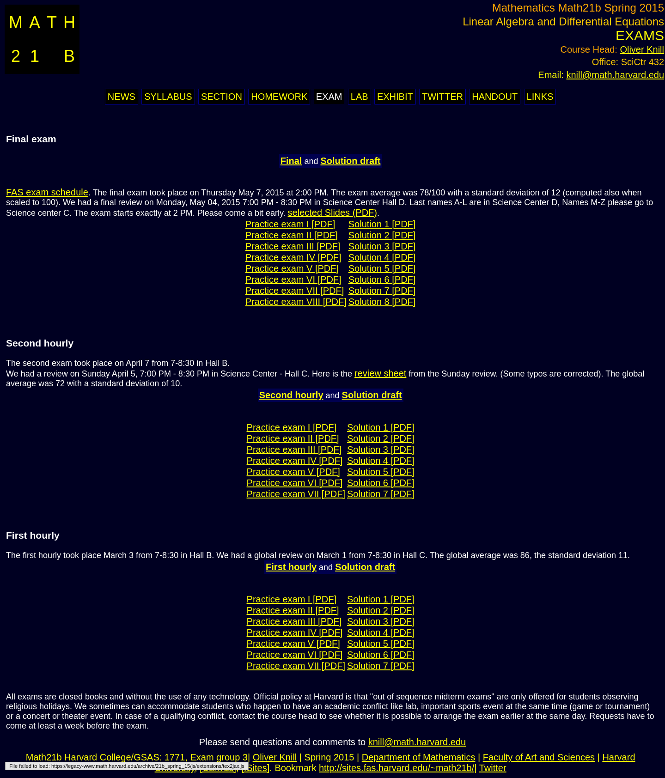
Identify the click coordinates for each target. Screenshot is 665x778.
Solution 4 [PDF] (382, 257)
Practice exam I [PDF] (290, 224)
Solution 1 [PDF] (382, 224)
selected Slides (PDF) (332, 212)
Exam (329, 96)
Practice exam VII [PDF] (294, 291)
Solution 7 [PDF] (382, 291)
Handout (495, 96)
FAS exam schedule (47, 192)
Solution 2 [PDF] (382, 235)
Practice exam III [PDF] (293, 246)
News (121, 96)
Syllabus (168, 96)
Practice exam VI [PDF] (293, 279)
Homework (279, 96)
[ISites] (255, 768)
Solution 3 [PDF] (382, 246)
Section (221, 96)
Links (540, 96)
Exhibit (395, 96)
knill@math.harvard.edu (615, 75)
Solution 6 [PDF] (382, 279)
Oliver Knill (642, 49)
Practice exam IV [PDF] (293, 257)
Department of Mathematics (419, 757)
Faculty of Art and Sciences (539, 757)
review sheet (380, 373)
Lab (359, 96)
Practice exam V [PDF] (292, 268)
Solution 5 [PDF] (382, 268)
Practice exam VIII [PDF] (296, 302)
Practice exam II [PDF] (291, 235)
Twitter (442, 96)
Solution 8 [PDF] (382, 302)
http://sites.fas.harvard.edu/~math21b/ (396, 768)
